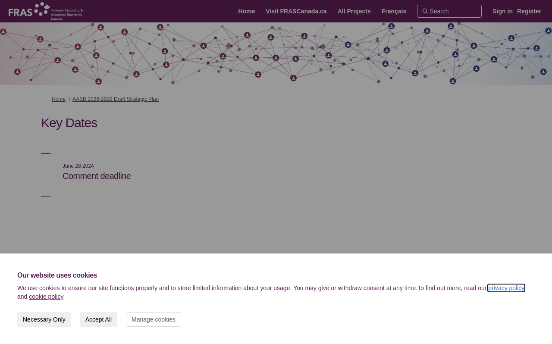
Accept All (98, 319)
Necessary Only (44, 319)
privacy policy (506, 288)
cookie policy (46, 296)
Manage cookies (154, 319)
